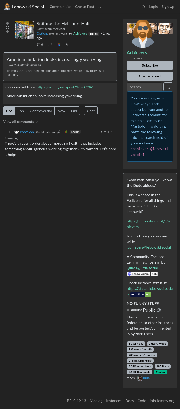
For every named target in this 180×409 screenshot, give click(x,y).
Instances (114, 400)
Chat (91, 110)
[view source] (66, 44)
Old (74, 110)
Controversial (41, 110)
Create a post (150, 76)
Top (21, 110)
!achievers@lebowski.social (149, 247)
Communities (60, 6)
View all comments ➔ (20, 121)
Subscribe (150, 65)
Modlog (160, 372)
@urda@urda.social (142, 267)
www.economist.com (51, 29)
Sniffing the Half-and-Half (63, 23)
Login (153, 6)
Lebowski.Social (24, 7)
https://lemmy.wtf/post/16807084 (65, 87)
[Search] (144, 86)
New (61, 110)
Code (142, 400)
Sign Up (168, 6)
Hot (9, 110)
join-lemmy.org (162, 400)
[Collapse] (8, 132)
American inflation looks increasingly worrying (54, 59)
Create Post (84, 6)
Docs (129, 400)
